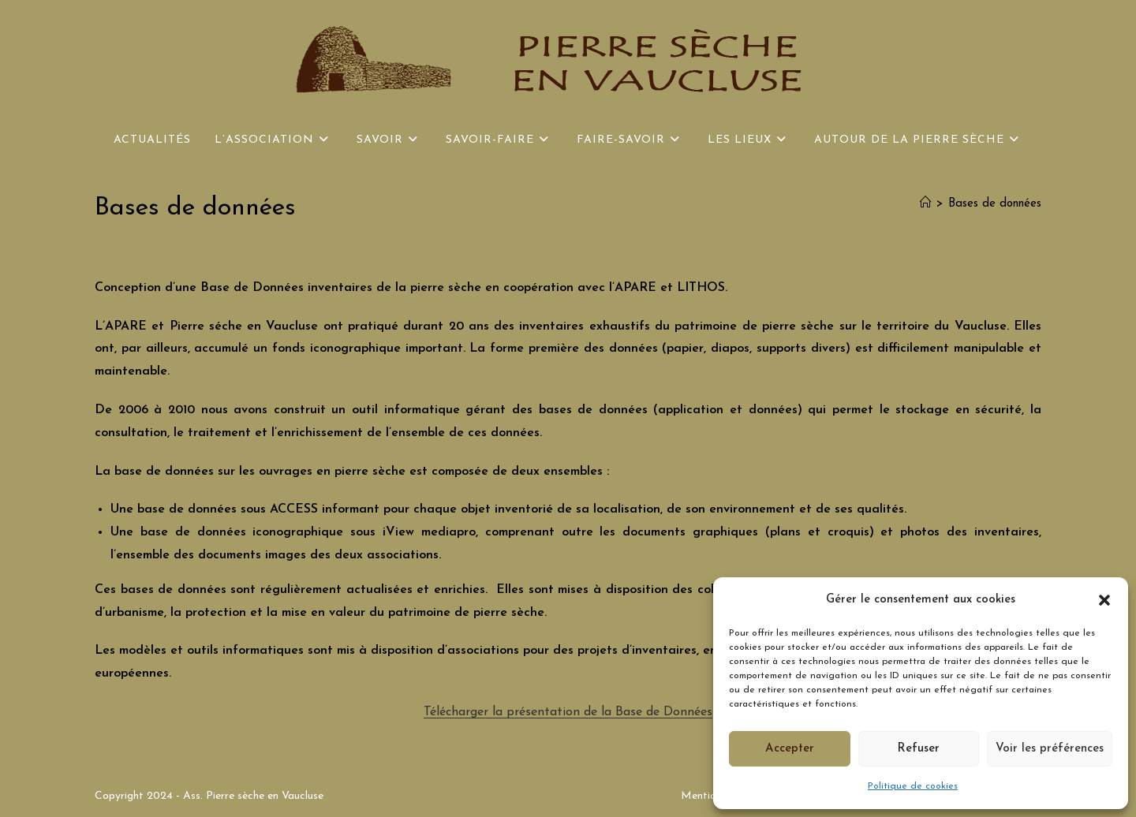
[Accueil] (926, 204)
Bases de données (994, 204)
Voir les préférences (1050, 749)
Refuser (918, 749)
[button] (1104, 600)
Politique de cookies (913, 786)
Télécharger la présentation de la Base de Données (568, 712)
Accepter (789, 749)
